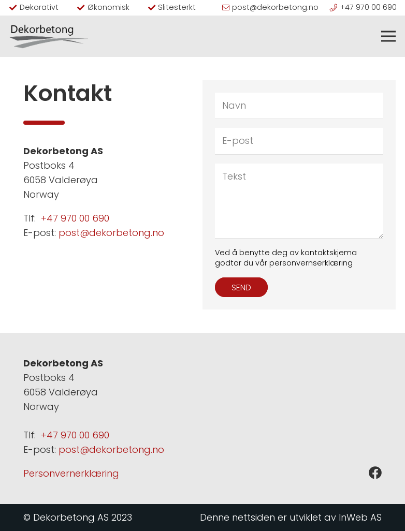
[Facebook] (375, 472)
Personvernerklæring (71, 473)
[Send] (241, 287)
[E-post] (299, 141)
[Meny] (388, 36)
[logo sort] (48, 36)
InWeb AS (360, 517)
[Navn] (299, 106)
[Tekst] (299, 201)
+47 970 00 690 (75, 218)
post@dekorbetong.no (111, 232)
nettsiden (253, 517)
